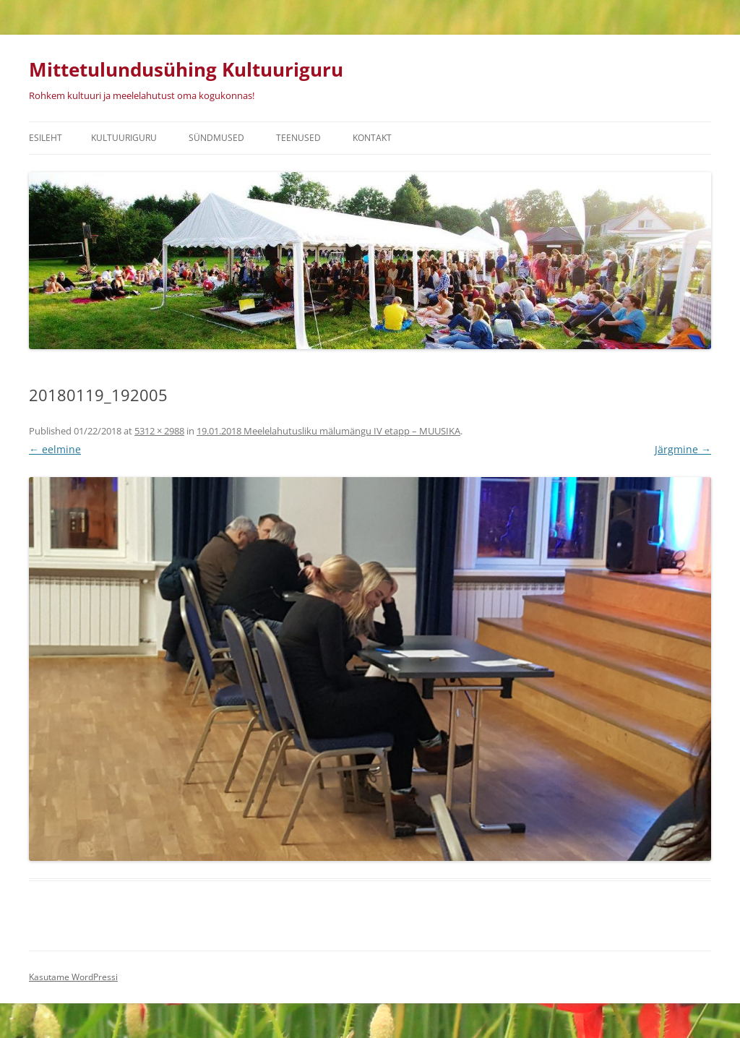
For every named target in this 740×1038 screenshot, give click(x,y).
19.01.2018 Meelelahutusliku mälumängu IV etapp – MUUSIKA (328, 430)
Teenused (298, 138)
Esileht (45, 138)
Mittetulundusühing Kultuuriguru (186, 69)
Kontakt (372, 138)
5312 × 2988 (159, 430)
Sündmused (216, 138)
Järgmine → (683, 449)
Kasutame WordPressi (73, 977)
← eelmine (55, 449)
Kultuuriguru (124, 138)
